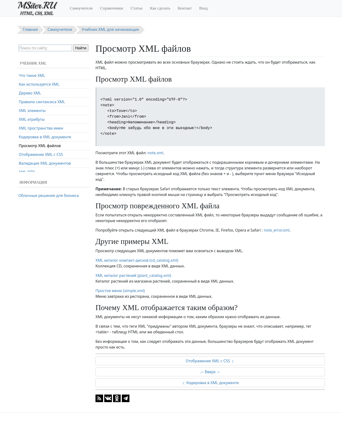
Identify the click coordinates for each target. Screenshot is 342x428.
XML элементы (32, 110)
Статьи (136, 8)
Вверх (210, 371)
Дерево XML (30, 93)
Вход (203, 8)
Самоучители (81, 8)
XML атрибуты (32, 119)
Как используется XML (39, 84)
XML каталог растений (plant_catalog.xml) (133, 275)
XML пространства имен (41, 128)
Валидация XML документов (45, 163)
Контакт (185, 8)
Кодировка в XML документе (210, 382)
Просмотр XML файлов (40, 145)
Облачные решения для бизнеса (48, 195)
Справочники (111, 8)
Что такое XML (32, 75)
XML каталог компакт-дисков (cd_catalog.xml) (136, 260)
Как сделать (160, 8)
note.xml (155, 152)
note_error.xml (277, 230)
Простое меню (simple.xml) (120, 290)
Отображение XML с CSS (210, 360)
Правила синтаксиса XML (42, 101)
